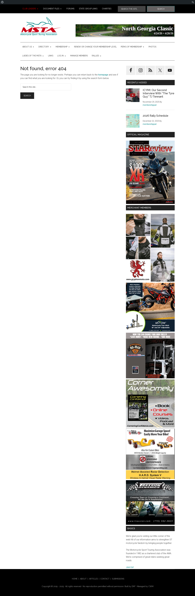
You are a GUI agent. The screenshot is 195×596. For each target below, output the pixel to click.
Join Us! (130, 567)
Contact (104, 579)
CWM (150, 586)
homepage (103, 74)
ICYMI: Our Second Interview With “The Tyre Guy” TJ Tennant (158, 93)
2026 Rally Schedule (155, 115)
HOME (74, 579)
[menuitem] (2, 2)
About (83, 579)
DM (133, 586)
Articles (93, 579)
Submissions (118, 579)
